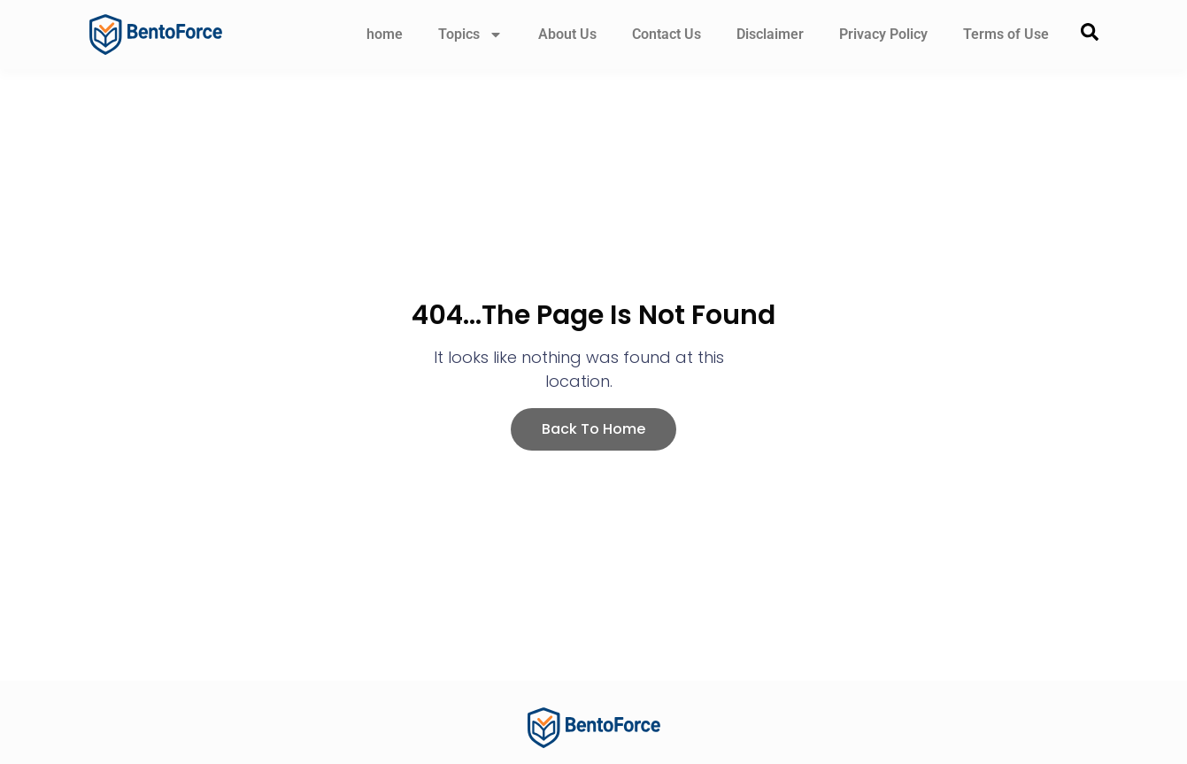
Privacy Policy (883, 34)
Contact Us (666, 34)
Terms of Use (1006, 34)
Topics (470, 34)
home (384, 34)
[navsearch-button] (1089, 35)
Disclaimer (770, 34)
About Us (567, 34)
